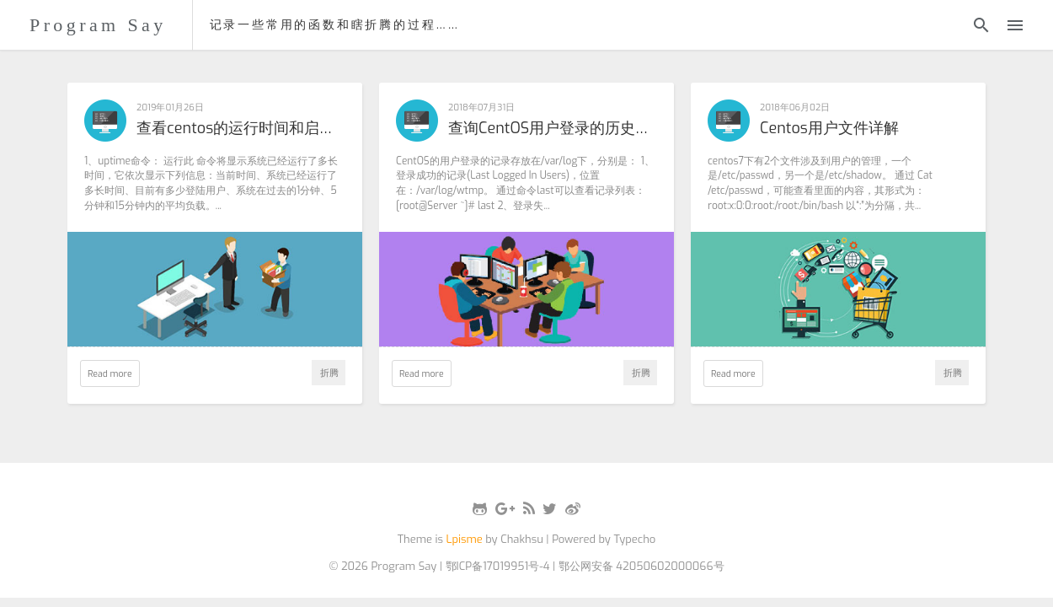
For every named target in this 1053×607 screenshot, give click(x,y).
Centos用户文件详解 (829, 129)
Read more (110, 373)
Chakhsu (521, 539)
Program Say (98, 24)
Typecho (634, 539)
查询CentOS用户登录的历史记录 (552, 129)
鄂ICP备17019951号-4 (498, 566)
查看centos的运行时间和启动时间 (240, 129)
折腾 (329, 373)
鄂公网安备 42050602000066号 (641, 566)
